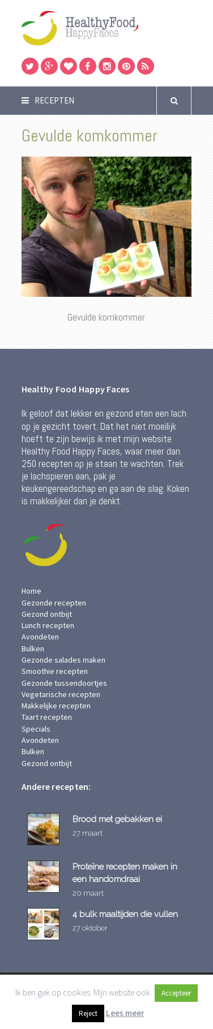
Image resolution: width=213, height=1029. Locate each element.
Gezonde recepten (54, 603)
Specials (36, 729)
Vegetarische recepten (61, 694)
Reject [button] (88, 1013)
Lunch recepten (48, 625)
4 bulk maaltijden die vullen (125, 914)
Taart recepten (47, 717)
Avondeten (40, 637)
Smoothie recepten (55, 671)
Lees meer (125, 1013)
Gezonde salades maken (63, 660)
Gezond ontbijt (47, 614)
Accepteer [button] (176, 993)
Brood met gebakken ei (117, 819)
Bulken (33, 648)
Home (31, 591)
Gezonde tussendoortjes (64, 683)
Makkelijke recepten (56, 706)
